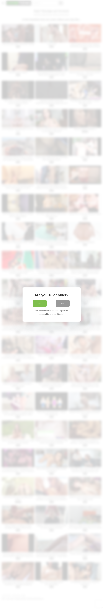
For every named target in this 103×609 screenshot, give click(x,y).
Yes (39, 303)
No (62, 303)
